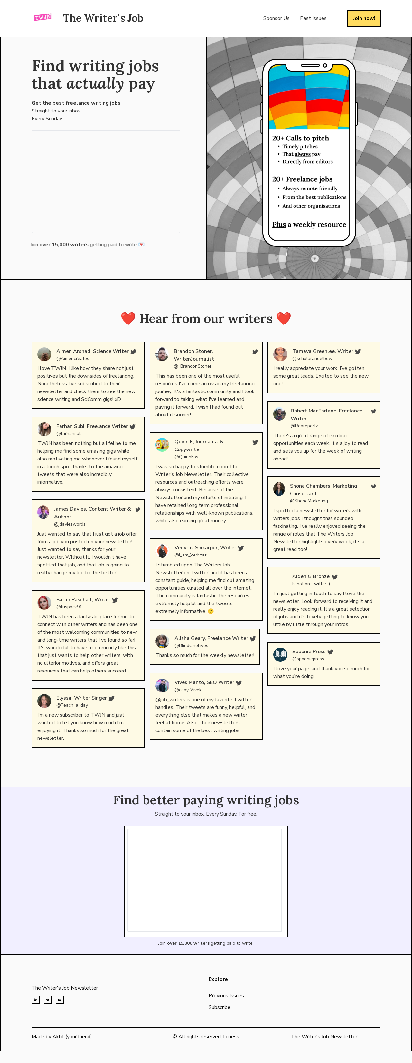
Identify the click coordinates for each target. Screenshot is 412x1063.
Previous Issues (226, 1003)
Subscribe (219, 1014)
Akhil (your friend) (72, 1036)
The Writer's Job (103, 18)
